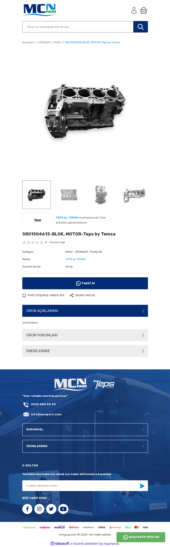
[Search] (85, 27)
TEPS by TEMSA (75, 259)
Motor (69, 251)
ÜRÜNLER (81, 251)
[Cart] (143, 10)
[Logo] (39, 10)
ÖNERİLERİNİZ (38, 351)
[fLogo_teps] (103, 385)
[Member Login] (134, 10)
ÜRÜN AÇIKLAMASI (42, 311)
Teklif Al (85, 283)
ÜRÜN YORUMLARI (42, 335)
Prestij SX (96, 251)
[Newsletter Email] (85, 485)
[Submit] (142, 486)
